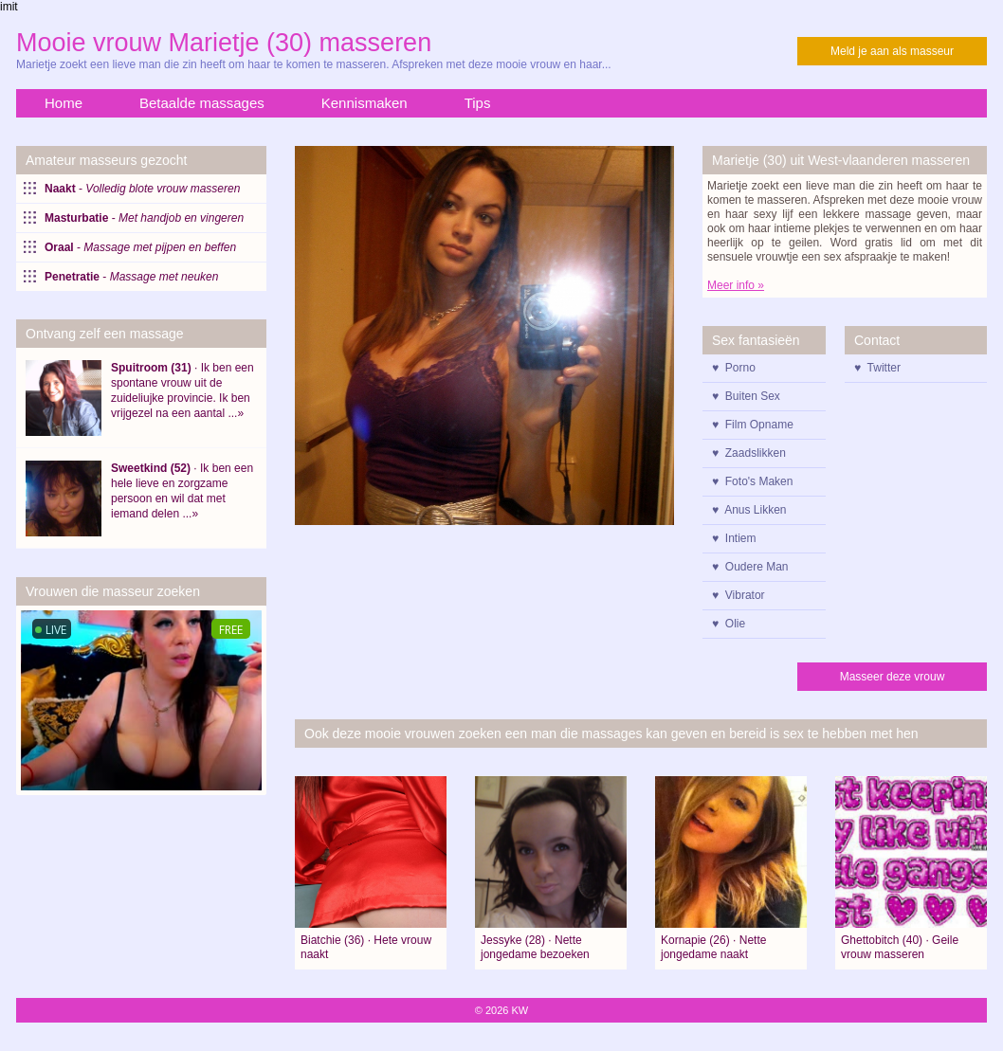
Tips (478, 103)
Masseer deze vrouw (892, 676)
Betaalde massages (201, 103)
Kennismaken (364, 103)
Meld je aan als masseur (892, 51)
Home (63, 103)
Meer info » (735, 285)
